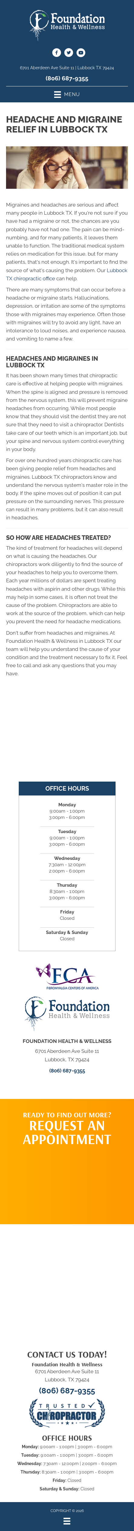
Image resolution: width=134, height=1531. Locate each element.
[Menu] (66, 1521)
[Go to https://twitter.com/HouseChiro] (68, 53)
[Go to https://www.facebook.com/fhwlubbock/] (56, 53)
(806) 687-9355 (67, 78)
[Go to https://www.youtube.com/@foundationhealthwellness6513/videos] (80, 53)
